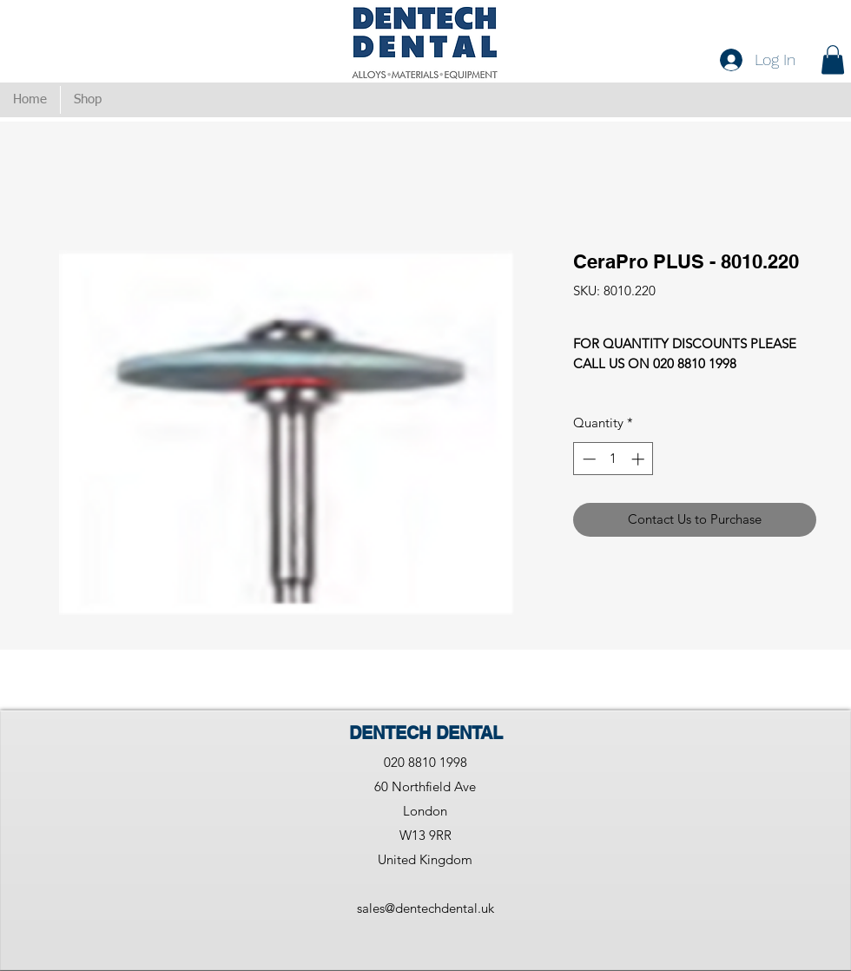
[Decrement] (587, 459)
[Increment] (639, 459)
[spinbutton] (613, 459)
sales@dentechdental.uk (425, 908)
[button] (833, 59)
